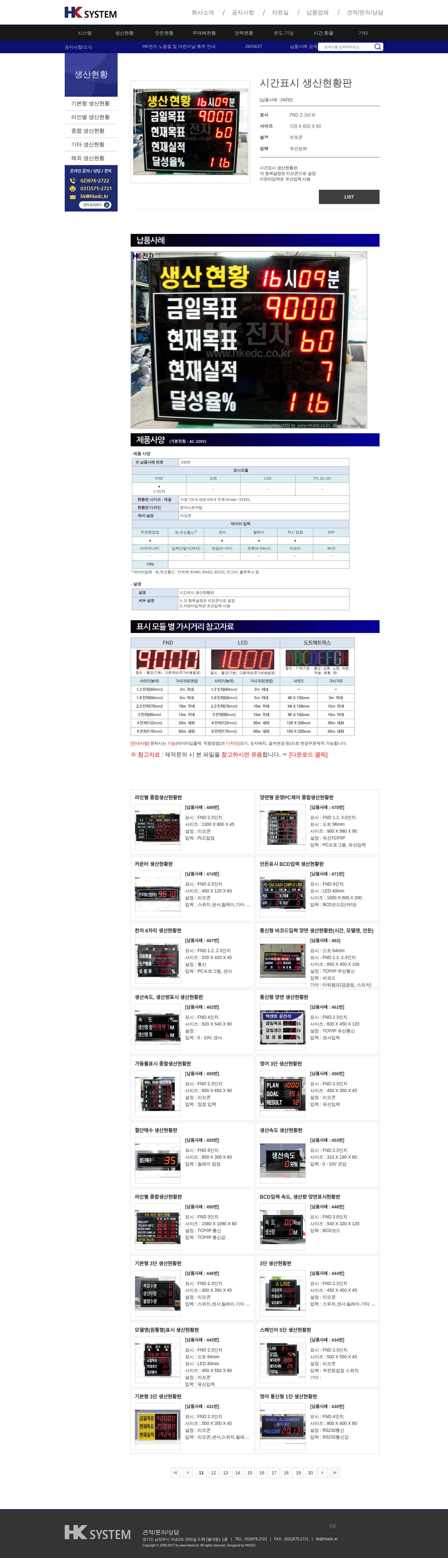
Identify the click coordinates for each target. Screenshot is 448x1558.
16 (261, 1472)
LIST (349, 196)
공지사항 (243, 12)
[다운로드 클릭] (308, 754)
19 (298, 1472)
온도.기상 (284, 32)
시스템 (85, 32)
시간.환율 (324, 32)
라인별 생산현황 (90, 117)
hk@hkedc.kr (327, 1539)
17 (274, 1472)
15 (249, 1472)
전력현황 (244, 32)
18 (286, 1472)
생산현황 (124, 32)
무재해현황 (204, 32)
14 (237, 1472)
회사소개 (203, 12)
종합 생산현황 (88, 131)
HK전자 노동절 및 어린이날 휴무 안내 (179, 46)
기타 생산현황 (88, 144)
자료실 (280, 12)
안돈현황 (164, 32)
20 (310, 1472)
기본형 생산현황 (90, 103)
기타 (363, 32)
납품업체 (317, 12)
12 (213, 1472)
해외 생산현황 (88, 158)
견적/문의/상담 (365, 12)
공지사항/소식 (78, 46)
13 (225, 1472)
